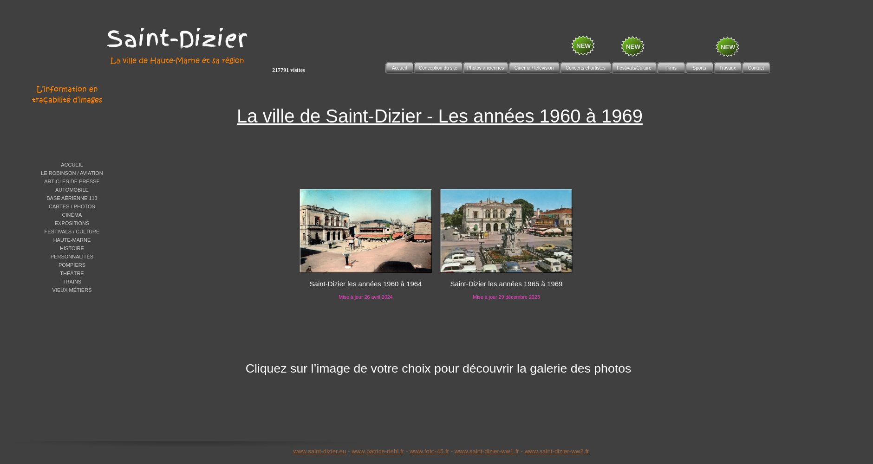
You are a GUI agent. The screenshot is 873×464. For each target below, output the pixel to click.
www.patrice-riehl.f (377, 451)
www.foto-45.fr (429, 451)
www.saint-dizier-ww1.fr (487, 451)
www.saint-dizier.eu (319, 451)
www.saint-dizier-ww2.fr (557, 451)
